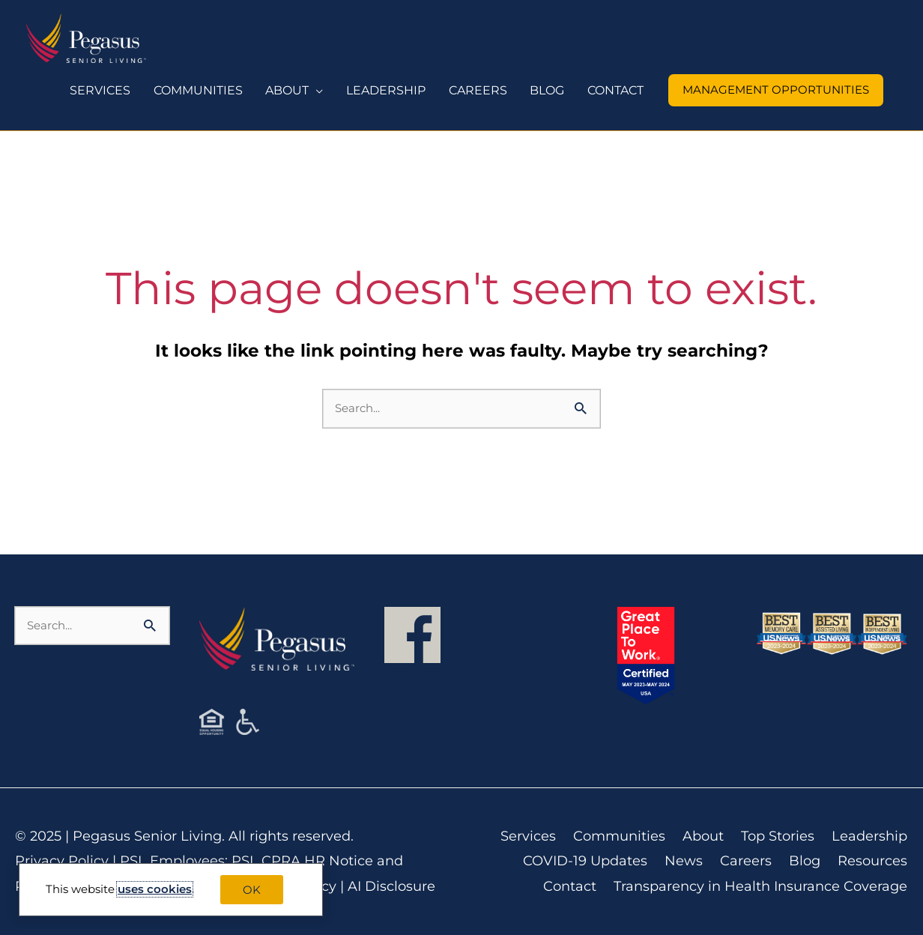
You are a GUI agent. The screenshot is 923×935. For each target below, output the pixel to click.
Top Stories (778, 836)
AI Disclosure (391, 886)
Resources (873, 861)
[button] (775, 90)
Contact (570, 886)
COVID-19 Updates (586, 861)
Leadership (870, 836)
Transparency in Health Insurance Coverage (761, 886)
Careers (746, 861)
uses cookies (155, 889)
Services (529, 836)
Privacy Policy (62, 861)
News (684, 861)
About (703, 836)
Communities (620, 836)
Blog (805, 861)
